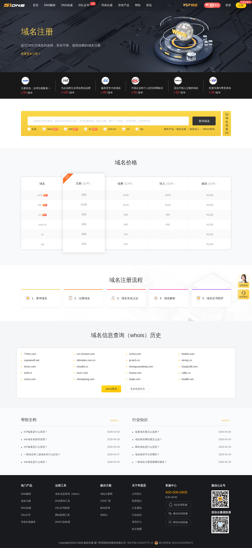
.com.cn (110, 129)
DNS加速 (67, 5)
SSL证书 (87, 4)
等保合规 (107, 5)
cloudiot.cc (82, 366)
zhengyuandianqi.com (141, 366)
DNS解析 (50, 5)
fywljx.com (135, 379)
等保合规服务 (28, 521)
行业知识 (137, 514)
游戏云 (104, 514)
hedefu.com (188, 354)
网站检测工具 (62, 514)
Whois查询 (209, 129)
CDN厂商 (105, 500)
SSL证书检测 (62, 507)
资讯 (149, 5)
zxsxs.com (30, 379)
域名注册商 (106, 493)
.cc (125, 129)
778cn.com (30, 354)
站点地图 (137, 528)
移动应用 (105, 507)
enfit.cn (28, 372)
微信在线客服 (178, 513)
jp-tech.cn (134, 360)
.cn (90, 129)
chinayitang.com (85, 379)
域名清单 (227, 123)
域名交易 (181, 129)
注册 (241, 5)
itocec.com (30, 366)
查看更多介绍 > (30, 53)
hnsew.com (135, 372)
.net (71, 129)
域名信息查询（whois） (68, 493)
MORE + (115, 420)
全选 (32, 129)
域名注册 (26, 500)
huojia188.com (190, 366)
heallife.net (188, 379)
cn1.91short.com (86, 354)
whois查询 (111, 388)
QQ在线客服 (178, 505)
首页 (35, 5)
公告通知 (137, 507)
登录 (228, 5)
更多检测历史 (137, 388)
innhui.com (135, 354)
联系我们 (137, 500)
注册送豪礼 (245, 2)
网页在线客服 (178, 522)
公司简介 (137, 493)
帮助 (138, 5)
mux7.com (82, 372)
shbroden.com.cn (86, 360)
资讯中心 (137, 521)
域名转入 (194, 129)
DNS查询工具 (62, 500)
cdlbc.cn (186, 372)
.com (50, 129)
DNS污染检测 (62, 521)
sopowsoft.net (31, 360)
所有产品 (123, 5)
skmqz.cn (187, 360)
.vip (139, 129)
